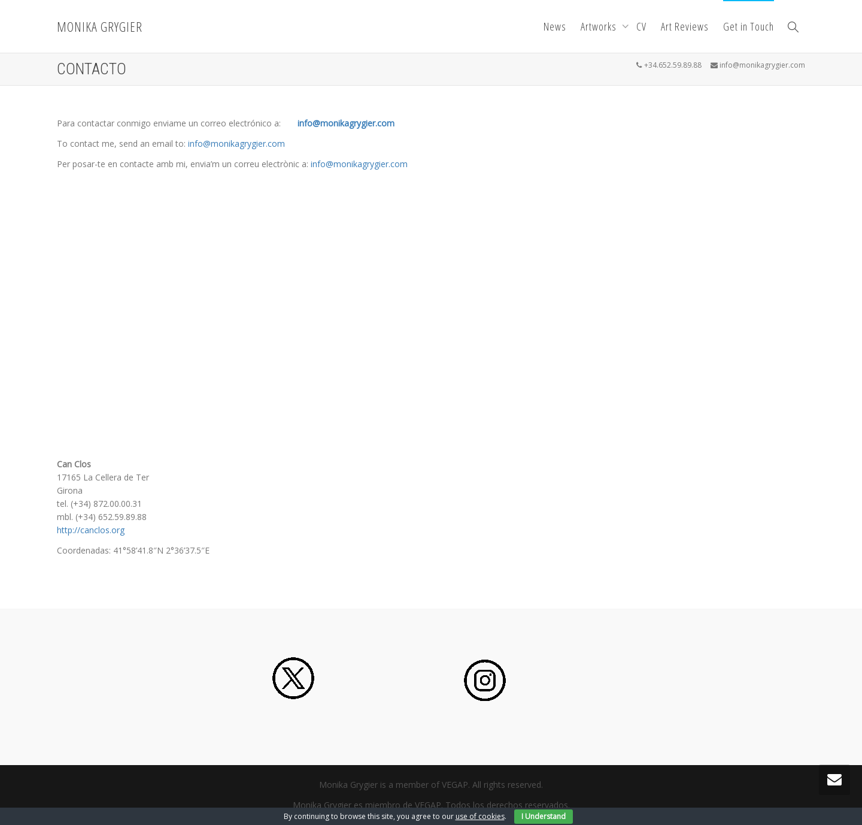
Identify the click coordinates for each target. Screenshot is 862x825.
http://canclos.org (91, 530)
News (555, 26)
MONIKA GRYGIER (99, 26)
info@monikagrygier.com (346, 123)
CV (641, 26)
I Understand (543, 816)
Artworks (600, 26)
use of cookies (480, 816)
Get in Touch (748, 26)
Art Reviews (685, 26)
